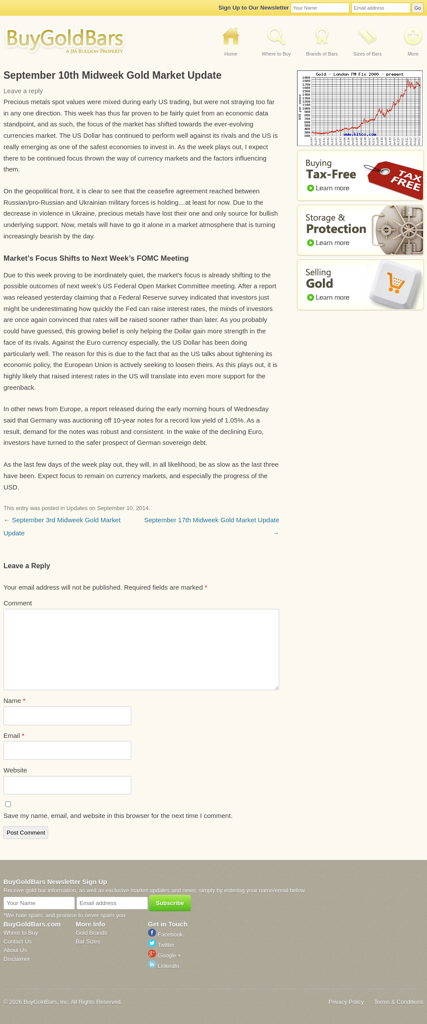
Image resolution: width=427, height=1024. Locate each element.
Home (230, 53)
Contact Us (18, 941)
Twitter (161, 945)
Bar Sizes (88, 941)
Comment (18, 603)
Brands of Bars (322, 53)
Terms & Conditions (399, 1002)
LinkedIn (163, 966)
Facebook (165, 934)
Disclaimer (17, 959)
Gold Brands (91, 933)
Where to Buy (276, 53)
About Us (15, 950)
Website (15, 770)
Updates (77, 508)
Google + (164, 955)
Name (14, 700)
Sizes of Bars (368, 53)
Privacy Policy (346, 1002)
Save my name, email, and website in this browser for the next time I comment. (118, 815)
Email (14, 735)
